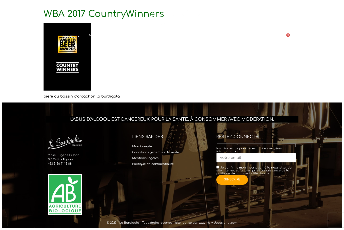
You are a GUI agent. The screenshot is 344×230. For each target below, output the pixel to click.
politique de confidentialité (237, 173)
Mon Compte (142, 146)
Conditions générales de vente (155, 152)
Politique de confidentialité (153, 164)
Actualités (257, 36)
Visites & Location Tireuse (138, 36)
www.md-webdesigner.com (218, 222)
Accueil (71, 36)
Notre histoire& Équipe (101, 36)
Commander (190, 36)
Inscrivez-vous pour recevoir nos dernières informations (256, 153)
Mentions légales (145, 158)
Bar (165, 36)
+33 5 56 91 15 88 (60, 163)
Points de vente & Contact (225, 36)
